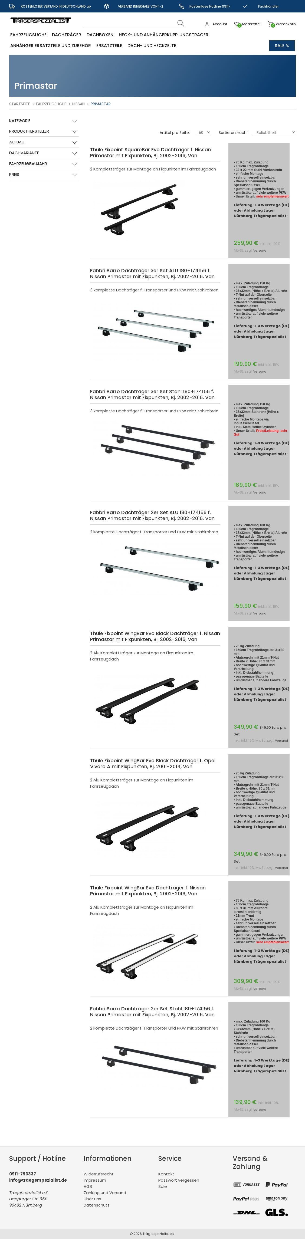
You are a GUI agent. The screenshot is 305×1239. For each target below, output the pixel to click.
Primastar (101, 104)
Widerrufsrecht (99, 1174)
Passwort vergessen (178, 1180)
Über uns (92, 1199)
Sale (162, 1186)
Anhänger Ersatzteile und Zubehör (50, 45)
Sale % (282, 45)
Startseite (19, 104)
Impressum (95, 1180)
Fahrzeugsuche (28, 35)
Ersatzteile (109, 45)
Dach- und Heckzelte (151, 45)
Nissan (78, 104)
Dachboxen (100, 35)
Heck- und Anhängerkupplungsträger (163, 35)
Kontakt (166, 1174)
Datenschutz (97, 1205)
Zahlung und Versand (105, 1192)
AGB (88, 1186)
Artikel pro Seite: (175, 132)
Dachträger (66, 35)
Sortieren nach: (233, 132)
